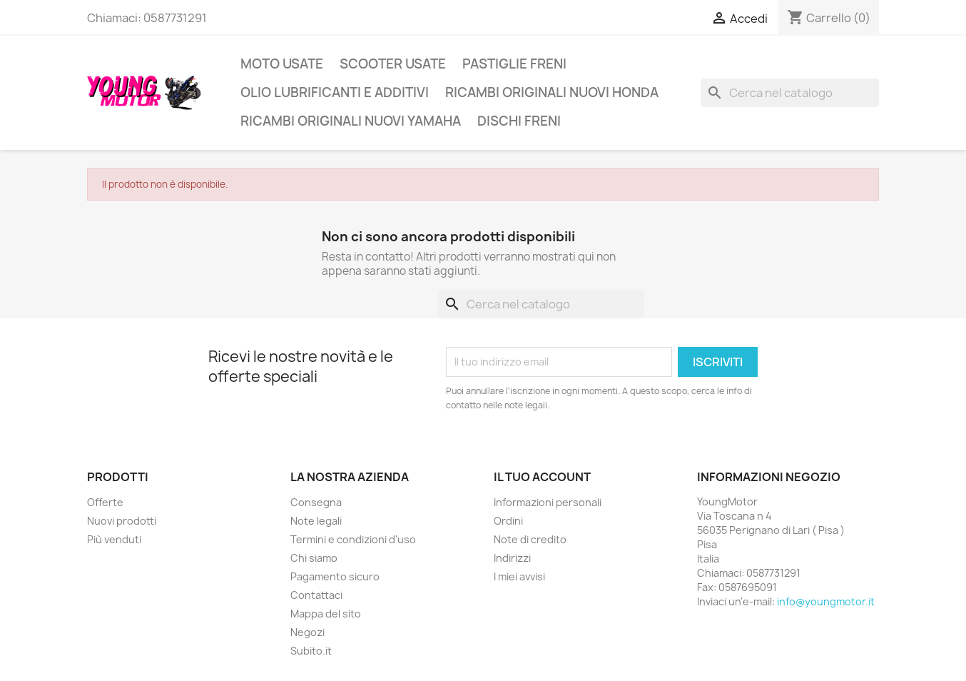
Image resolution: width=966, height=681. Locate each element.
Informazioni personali (547, 502)
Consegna (316, 502)
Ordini (508, 521)
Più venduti (114, 539)
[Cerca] (790, 93)
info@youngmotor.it (826, 601)
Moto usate (281, 64)
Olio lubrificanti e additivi (334, 92)
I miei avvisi (519, 576)
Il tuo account (542, 477)
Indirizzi (512, 558)
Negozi (307, 632)
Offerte (105, 502)
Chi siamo (313, 558)
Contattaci (316, 595)
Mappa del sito (325, 613)
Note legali (316, 521)
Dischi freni (519, 121)
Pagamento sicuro (335, 576)
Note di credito (530, 539)
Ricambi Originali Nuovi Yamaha (350, 121)
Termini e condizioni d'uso (353, 539)
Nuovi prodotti (121, 521)
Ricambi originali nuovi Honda (552, 92)
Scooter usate (393, 64)
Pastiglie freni (514, 64)
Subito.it (311, 650)
